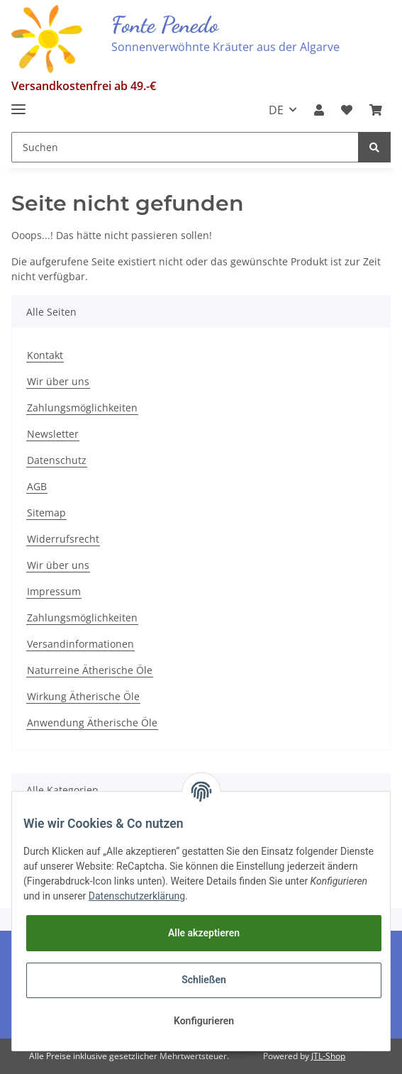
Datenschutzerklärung (137, 896)
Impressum (54, 591)
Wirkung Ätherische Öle (83, 696)
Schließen (204, 979)
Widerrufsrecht (63, 539)
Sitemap (46, 512)
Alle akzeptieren (204, 933)
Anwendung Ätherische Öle (92, 722)
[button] (319, 110)
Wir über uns (58, 381)
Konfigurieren (204, 1020)
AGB (37, 486)
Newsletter (53, 434)
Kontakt (45, 355)
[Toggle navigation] (18, 103)
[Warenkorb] (376, 110)
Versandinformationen (80, 644)
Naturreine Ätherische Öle (89, 670)
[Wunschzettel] (347, 110)
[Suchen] (185, 147)
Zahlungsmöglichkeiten (82, 407)
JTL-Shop (328, 1056)
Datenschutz (56, 460)
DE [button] (276, 110)
